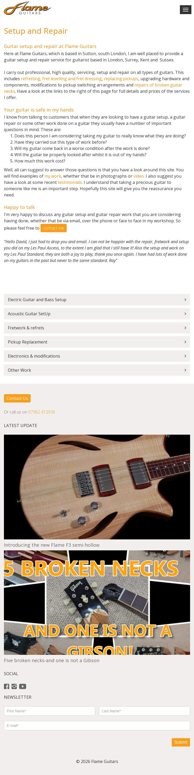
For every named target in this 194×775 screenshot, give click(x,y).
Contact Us (17, 398)
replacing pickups (121, 78)
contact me (53, 228)
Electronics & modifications (34, 356)
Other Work (19, 370)
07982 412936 (41, 412)
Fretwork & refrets (26, 328)
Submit (180, 742)
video (138, 176)
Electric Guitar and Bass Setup (37, 299)
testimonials (70, 182)
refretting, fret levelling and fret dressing (61, 78)
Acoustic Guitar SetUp (29, 314)
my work (52, 176)
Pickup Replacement (27, 342)
